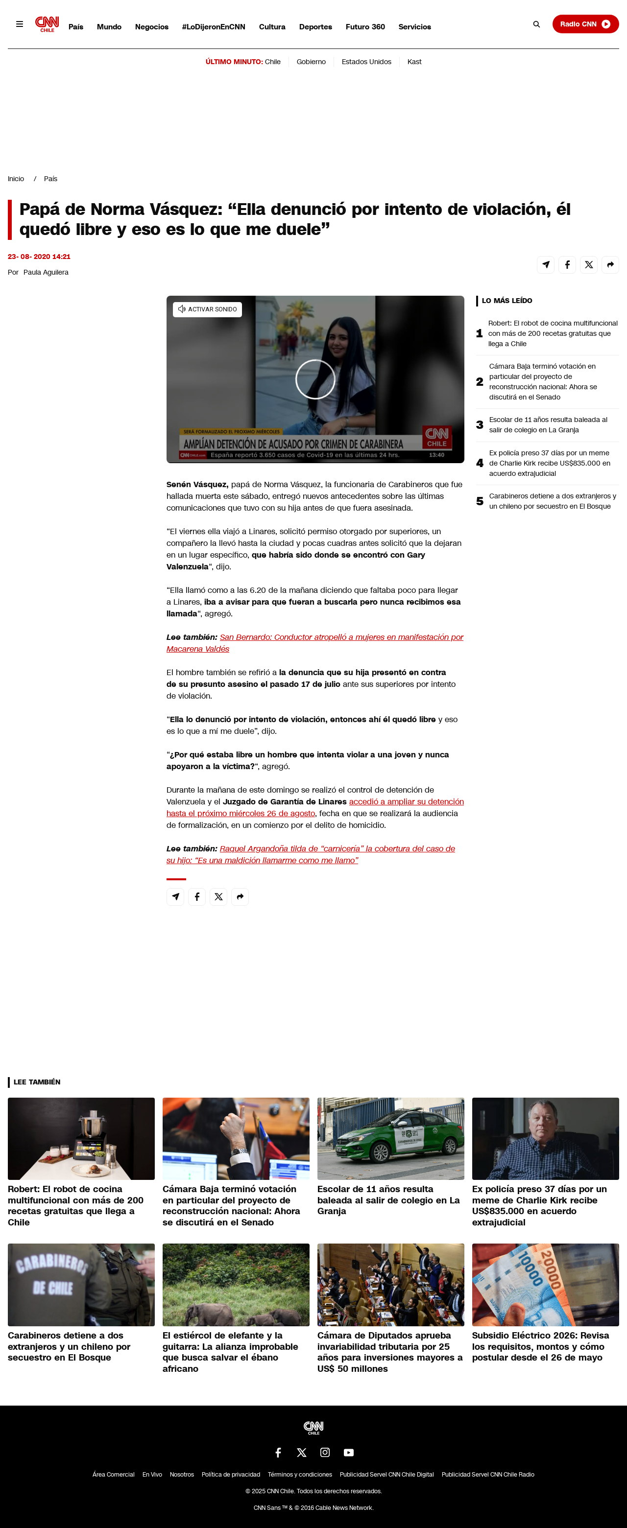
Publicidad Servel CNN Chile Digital (387, 1475)
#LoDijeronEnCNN (213, 27)
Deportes (315, 27)
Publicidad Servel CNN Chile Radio (488, 1475)
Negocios (152, 27)
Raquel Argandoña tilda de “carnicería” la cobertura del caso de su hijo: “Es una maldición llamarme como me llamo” (311, 854)
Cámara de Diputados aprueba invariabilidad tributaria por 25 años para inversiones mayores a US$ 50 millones (390, 1352)
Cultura (272, 27)
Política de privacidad (231, 1475)
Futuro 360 (365, 27)
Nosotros (182, 1475)
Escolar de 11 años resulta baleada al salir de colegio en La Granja (548, 425)
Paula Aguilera (46, 272)
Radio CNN (585, 24)
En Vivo (152, 1475)
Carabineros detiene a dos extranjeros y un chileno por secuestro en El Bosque (552, 501)
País (76, 27)
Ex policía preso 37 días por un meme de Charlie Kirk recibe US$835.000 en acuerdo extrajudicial (549, 463)
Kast (415, 62)
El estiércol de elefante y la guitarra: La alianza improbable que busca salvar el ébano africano (230, 1352)
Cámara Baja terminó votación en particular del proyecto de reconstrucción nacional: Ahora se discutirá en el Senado (543, 381)
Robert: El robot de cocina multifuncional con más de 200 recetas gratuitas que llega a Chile (553, 333)
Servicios (415, 27)
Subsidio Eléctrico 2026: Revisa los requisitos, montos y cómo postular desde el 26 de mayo (540, 1346)
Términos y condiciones (300, 1475)
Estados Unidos (366, 62)
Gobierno (311, 62)
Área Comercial (114, 1475)
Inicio (16, 179)
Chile (273, 62)
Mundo (109, 27)
